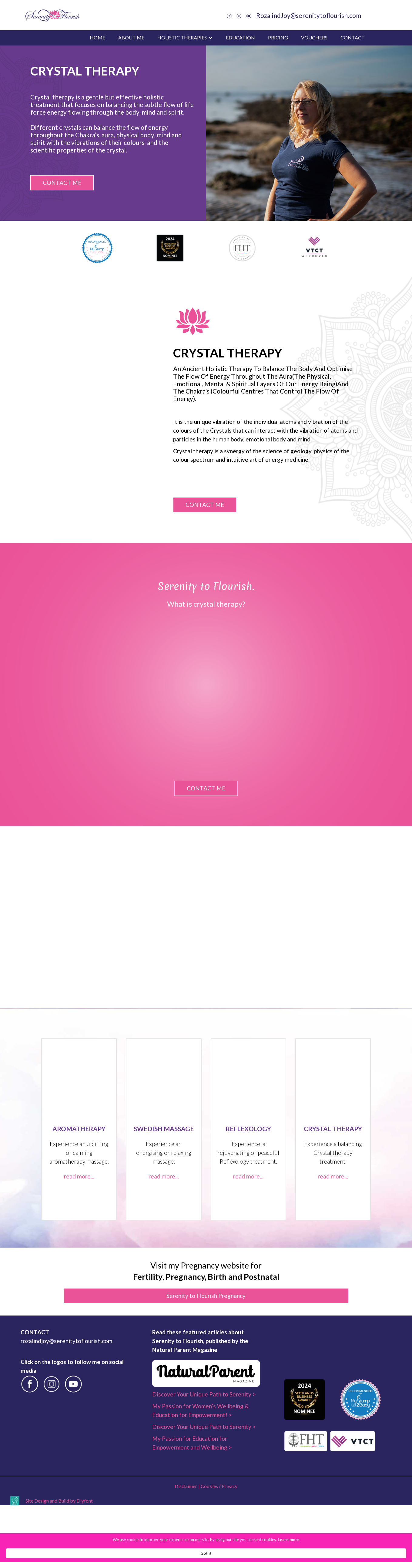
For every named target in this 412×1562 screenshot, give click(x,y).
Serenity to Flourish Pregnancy (206, 1371)
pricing (278, 37)
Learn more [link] (245, 1552)
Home (97, 37)
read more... (79, 1252)
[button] (185, 37)
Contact (352, 37)
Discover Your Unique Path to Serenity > (204, 1469)
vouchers (314, 37)
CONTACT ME (62, 182)
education (240, 37)
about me (131, 37)
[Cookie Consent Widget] (206, 1553)
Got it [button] (331, 1552)
